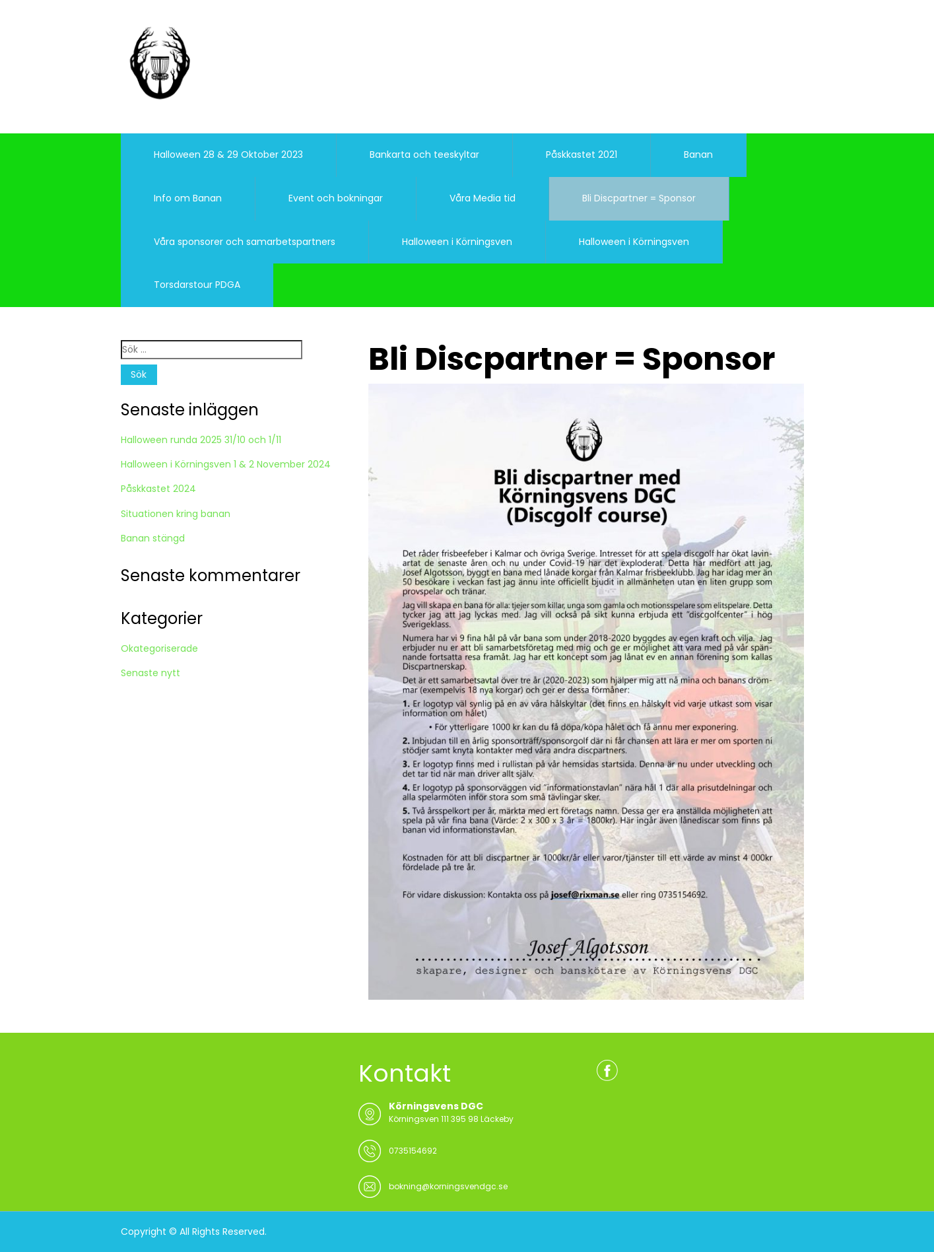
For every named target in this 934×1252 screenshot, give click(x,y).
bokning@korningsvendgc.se (448, 1186)
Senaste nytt (150, 672)
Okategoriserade (159, 648)
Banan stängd (153, 538)
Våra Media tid (483, 198)
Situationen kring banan (175, 513)
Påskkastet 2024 (158, 488)
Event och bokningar (335, 198)
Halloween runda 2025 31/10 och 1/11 (201, 439)
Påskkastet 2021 (581, 154)
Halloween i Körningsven (457, 241)
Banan (698, 154)
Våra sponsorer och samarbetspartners (244, 241)
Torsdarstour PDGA (197, 284)
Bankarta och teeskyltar (424, 154)
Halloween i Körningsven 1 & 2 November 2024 (226, 464)
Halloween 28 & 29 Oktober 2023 (228, 154)
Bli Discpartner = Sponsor (639, 198)
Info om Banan (188, 198)
